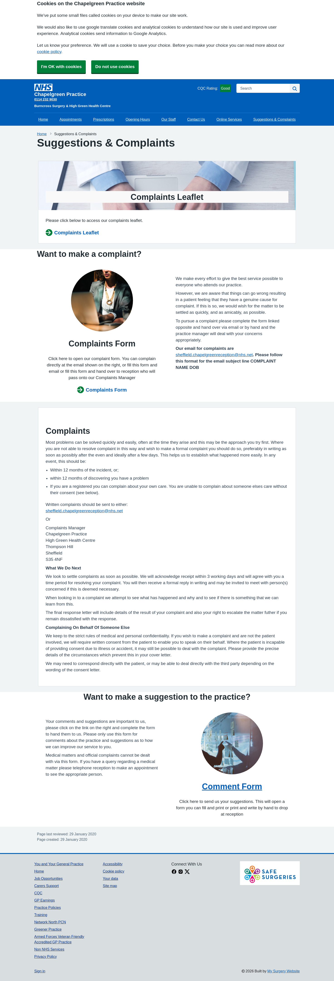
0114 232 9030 (45, 99)
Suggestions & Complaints (274, 119)
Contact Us (196, 119)
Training (40, 915)
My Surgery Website (283, 971)
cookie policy (49, 51)
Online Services (229, 119)
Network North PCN (50, 922)
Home (43, 119)
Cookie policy (113, 871)
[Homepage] (115, 90)
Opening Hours (137, 119)
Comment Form (232, 786)
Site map (110, 886)
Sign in (39, 971)
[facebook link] (174, 872)
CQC (38, 893)
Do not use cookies (115, 66)
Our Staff (168, 119)
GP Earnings (44, 900)
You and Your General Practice (59, 864)
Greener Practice (48, 929)
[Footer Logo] (270, 873)
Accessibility (113, 864)
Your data (110, 878)
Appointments (70, 119)
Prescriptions (103, 119)
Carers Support (46, 886)
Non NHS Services (49, 949)
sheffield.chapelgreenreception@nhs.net (214, 355)
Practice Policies (47, 907)
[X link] (187, 872)
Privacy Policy (45, 956)
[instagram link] (180, 872)
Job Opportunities (48, 878)
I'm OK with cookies (61, 66)
